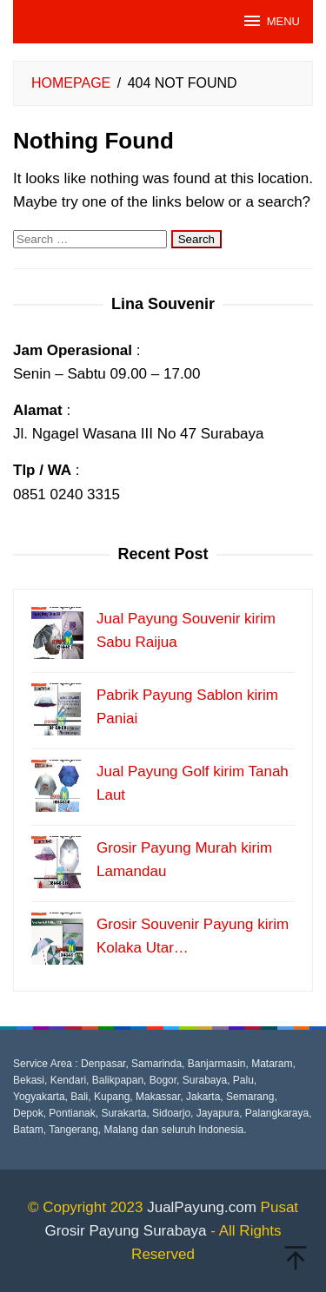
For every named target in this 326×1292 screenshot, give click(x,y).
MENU (271, 20)
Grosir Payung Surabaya (125, 1231)
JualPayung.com (201, 1207)
